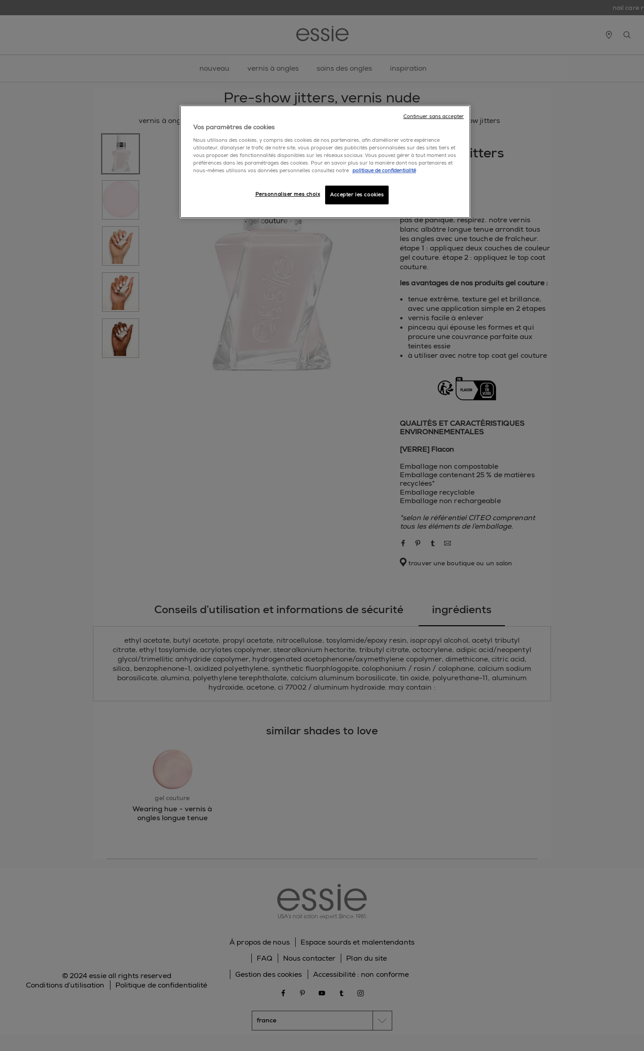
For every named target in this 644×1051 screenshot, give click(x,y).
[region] (325, 161)
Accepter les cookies (357, 194)
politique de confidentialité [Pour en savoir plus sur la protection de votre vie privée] (384, 170)
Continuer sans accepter (433, 116)
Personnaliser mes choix (287, 194)
